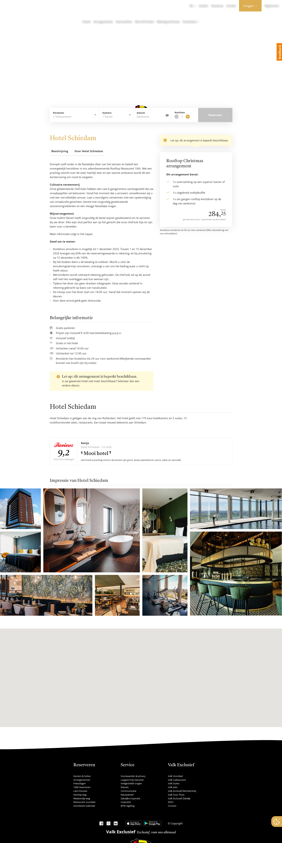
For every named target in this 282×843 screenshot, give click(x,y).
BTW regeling (127, 805)
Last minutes (80, 791)
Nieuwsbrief (127, 794)
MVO (170, 802)
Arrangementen (103, 21)
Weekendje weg (81, 798)
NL (191, 6)
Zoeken (203, 6)
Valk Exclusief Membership (182, 791)
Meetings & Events (168, 21)
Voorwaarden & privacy (133, 776)
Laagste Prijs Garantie (132, 779)
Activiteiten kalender (84, 805)
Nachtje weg (79, 794)
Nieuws (125, 787)
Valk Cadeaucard (177, 779)
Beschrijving (59, 151)
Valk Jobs (172, 787)
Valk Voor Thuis (176, 794)
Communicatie (128, 791)
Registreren (272, 6)
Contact (231, 6)
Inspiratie (126, 802)
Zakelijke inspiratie (130, 798)
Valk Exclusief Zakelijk (179, 798)
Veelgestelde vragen (131, 783)
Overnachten (124, 21)
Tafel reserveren (81, 787)
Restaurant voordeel (84, 802)
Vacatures (217, 6)
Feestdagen (79, 783)
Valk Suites (173, 783)
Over (88, 151)
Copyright (176, 823)
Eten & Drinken (144, 21)
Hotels (86, 21)
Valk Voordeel (175, 776)
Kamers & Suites (82, 776)
